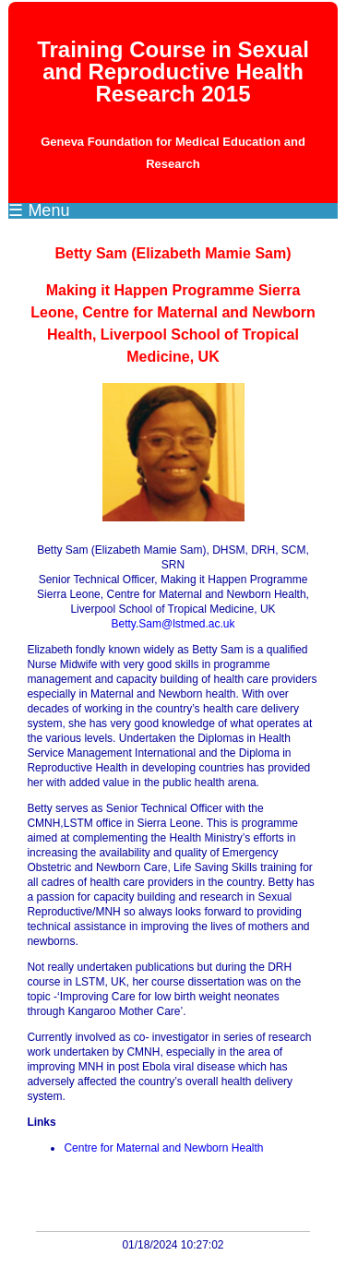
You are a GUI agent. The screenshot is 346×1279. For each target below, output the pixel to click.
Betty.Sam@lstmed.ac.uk (172, 623)
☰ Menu (38, 210)
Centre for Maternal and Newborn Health (163, 1148)
